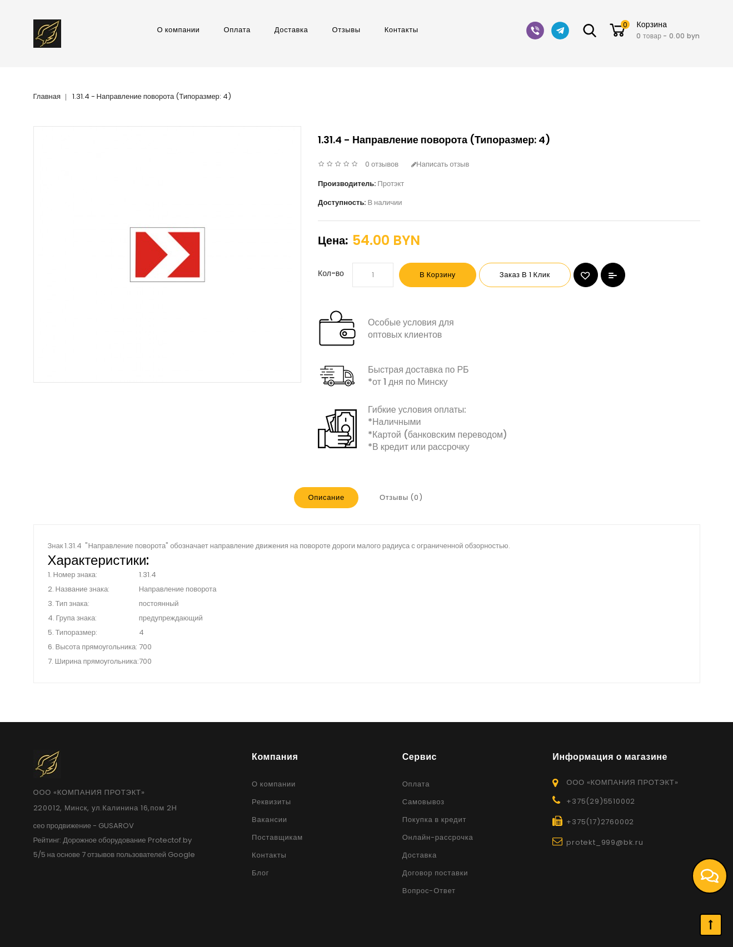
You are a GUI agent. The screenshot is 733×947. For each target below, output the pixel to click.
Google (181, 854)
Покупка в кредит (434, 819)
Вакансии (269, 819)
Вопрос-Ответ (429, 890)
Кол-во (331, 273)
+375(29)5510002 (600, 801)
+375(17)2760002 (600, 821)
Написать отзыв (440, 164)
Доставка (291, 29)
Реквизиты (271, 801)
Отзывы (346, 29)
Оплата (236, 29)
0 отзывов (381, 164)
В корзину (438, 274)
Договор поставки (435, 873)
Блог (260, 873)
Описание (326, 497)
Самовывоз (423, 801)
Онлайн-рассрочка (437, 837)
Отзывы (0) (401, 497)
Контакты (401, 29)
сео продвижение (62, 825)
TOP (711, 925)
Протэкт (390, 183)
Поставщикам (277, 837)
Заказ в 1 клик (525, 274)
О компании (178, 29)
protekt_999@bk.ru (605, 842)
